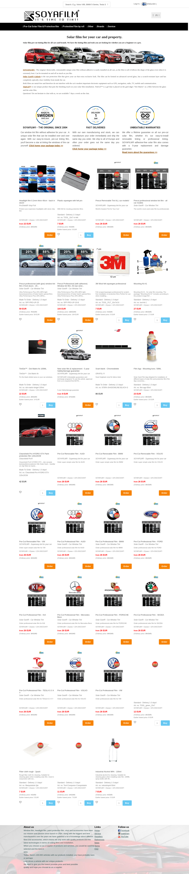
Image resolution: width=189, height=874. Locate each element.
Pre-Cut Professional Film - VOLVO (72, 690)
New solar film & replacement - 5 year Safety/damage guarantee (73, 369)
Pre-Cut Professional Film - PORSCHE (112, 615)
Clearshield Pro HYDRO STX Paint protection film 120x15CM (34, 454)
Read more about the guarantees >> (139, 152)
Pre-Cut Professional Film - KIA (32, 615)
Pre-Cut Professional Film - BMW (110, 541)
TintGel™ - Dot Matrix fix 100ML (33, 368)
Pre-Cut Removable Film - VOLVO (148, 453)
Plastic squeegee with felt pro (69, 200)
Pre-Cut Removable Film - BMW (109, 453)
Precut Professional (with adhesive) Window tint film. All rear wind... (72, 284)
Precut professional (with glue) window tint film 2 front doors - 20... (37, 284)
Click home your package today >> (46, 145)
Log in (136, 4)
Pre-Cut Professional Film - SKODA (149, 615)
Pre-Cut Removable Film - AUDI (71, 453)
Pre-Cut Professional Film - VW (109, 690)
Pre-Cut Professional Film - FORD (148, 541)
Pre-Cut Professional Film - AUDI (71, 541)
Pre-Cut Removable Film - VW (32, 541)
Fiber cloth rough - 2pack (29, 771)
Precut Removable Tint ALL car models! (112, 200)
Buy (89, 235)
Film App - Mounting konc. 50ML (147, 368)
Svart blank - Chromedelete (107, 368)
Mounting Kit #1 (140, 283)
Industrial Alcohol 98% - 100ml (108, 771)
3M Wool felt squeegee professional (111, 283)
